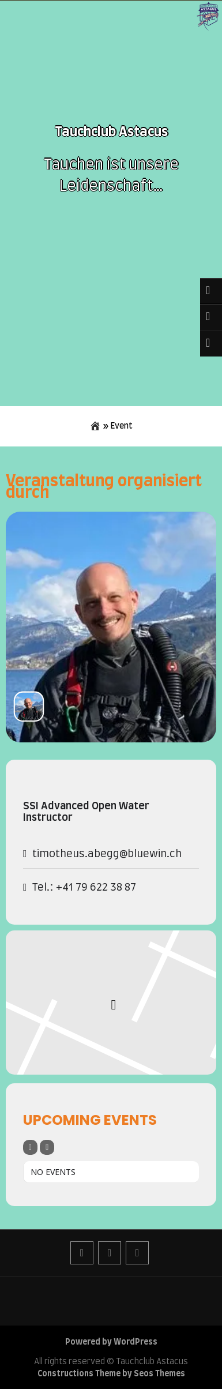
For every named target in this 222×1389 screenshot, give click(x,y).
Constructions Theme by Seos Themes (111, 1374)
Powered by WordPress (111, 1342)
